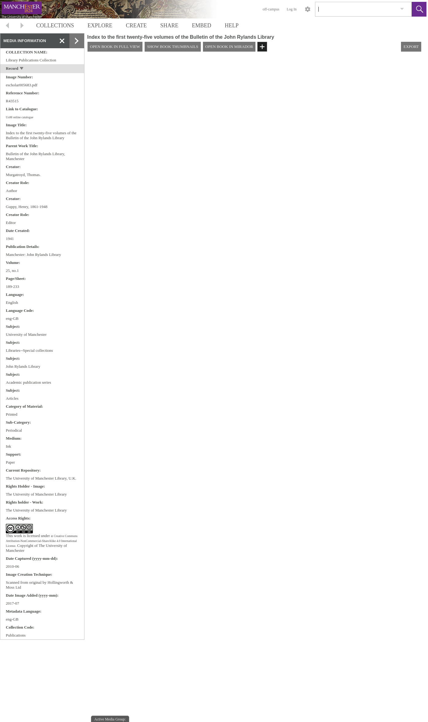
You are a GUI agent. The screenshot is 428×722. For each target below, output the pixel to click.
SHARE (169, 25)
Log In (292, 9)
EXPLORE (100, 25)
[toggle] (22, 69)
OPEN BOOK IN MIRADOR (229, 46)
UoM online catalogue (19, 117)
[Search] (356, 9)
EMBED (201, 25)
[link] (402, 9)
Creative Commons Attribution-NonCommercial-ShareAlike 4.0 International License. (41, 540)
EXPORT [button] (411, 46)
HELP (232, 25)
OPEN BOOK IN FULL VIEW (115, 46)
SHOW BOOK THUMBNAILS (172, 46)
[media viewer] (256, 389)
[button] (419, 9)
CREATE (136, 25)
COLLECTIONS (55, 25)
